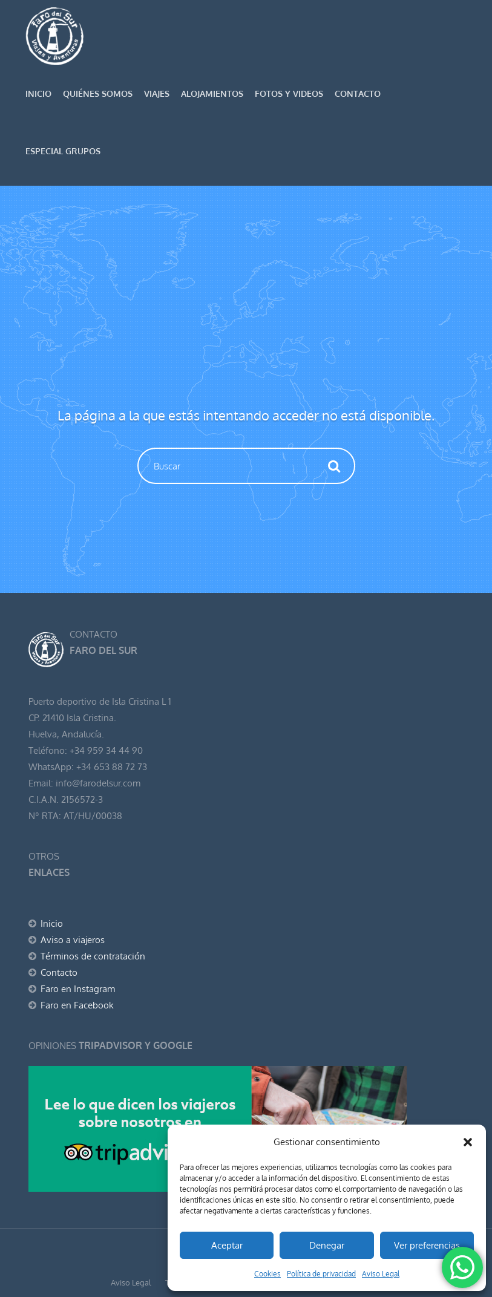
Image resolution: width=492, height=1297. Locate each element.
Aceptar (227, 1245)
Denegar (326, 1245)
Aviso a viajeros (73, 940)
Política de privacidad (321, 1273)
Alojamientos (212, 93)
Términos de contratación (93, 956)
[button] (468, 1142)
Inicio (38, 93)
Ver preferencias (427, 1245)
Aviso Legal (380, 1273)
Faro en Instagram (78, 989)
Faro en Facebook (77, 1005)
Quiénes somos (98, 93)
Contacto (358, 93)
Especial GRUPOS (62, 151)
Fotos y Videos (289, 93)
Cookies (267, 1273)
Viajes (156, 93)
